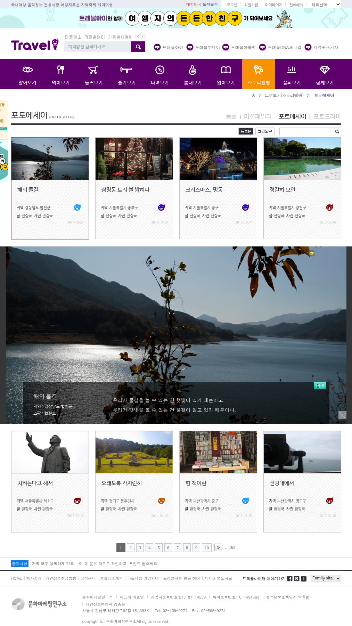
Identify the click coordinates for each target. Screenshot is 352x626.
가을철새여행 (120, 37)
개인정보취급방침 (61, 578)
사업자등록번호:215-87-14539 (178, 597)
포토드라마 (327, 116)
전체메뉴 (296, 4)
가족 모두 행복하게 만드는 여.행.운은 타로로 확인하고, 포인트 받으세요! (95, 563)
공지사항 (19, 563)
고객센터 (88, 578)
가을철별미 (94, 37)
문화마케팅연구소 (97, 597)
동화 (231, 116)
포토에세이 (292, 116)
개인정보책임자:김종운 (105, 604)
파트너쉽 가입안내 (143, 578)
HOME (16, 578)
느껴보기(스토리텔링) (284, 95)
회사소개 (34, 578)
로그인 (232, 4)
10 (207, 547)
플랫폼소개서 (111, 578)
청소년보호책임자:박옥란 (288, 597)
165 (232, 547)
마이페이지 (273, 4)
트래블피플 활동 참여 (181, 578)
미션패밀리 (258, 116)
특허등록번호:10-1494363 (236, 597)
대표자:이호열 (132, 597)
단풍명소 (73, 37)
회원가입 (251, 4)
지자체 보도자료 (218, 578)
